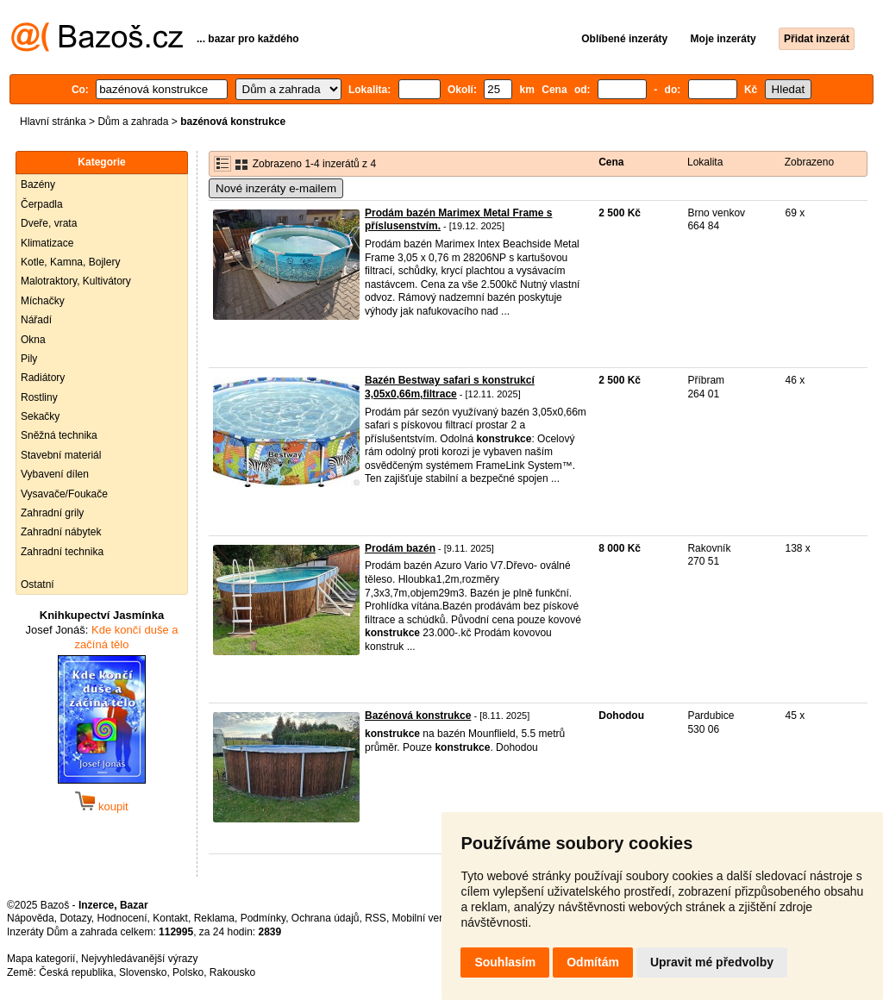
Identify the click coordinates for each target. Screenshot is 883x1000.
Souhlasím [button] (504, 962)
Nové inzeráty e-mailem (276, 188)
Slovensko (142, 972)
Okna (33, 340)
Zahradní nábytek (61, 532)
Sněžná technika (59, 435)
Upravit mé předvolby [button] (711, 962)
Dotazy (75, 918)
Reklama (214, 918)
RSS (375, 918)
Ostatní (37, 584)
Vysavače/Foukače (64, 494)
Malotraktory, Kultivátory (76, 281)
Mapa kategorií (41, 959)
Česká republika (76, 972)
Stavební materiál (61, 455)
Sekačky (40, 416)
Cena (610, 162)
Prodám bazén (400, 548)
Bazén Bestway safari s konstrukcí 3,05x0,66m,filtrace (450, 387)
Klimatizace (47, 243)
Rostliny (39, 397)
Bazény (38, 184)
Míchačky (43, 301)
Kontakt (170, 918)
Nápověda (30, 918)
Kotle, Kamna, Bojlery (70, 262)
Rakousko (232, 972)
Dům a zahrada (132, 122)
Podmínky (263, 918)
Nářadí (36, 320)
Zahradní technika (62, 552)
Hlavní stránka (53, 122)
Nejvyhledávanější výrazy (139, 959)
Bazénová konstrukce (418, 715)
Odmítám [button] (593, 962)
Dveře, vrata (49, 223)
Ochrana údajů (325, 918)
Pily (29, 359)
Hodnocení (122, 918)
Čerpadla (42, 204)
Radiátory (43, 378)
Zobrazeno (809, 162)
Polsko (188, 972)
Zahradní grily (52, 513)
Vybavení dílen (55, 474)
